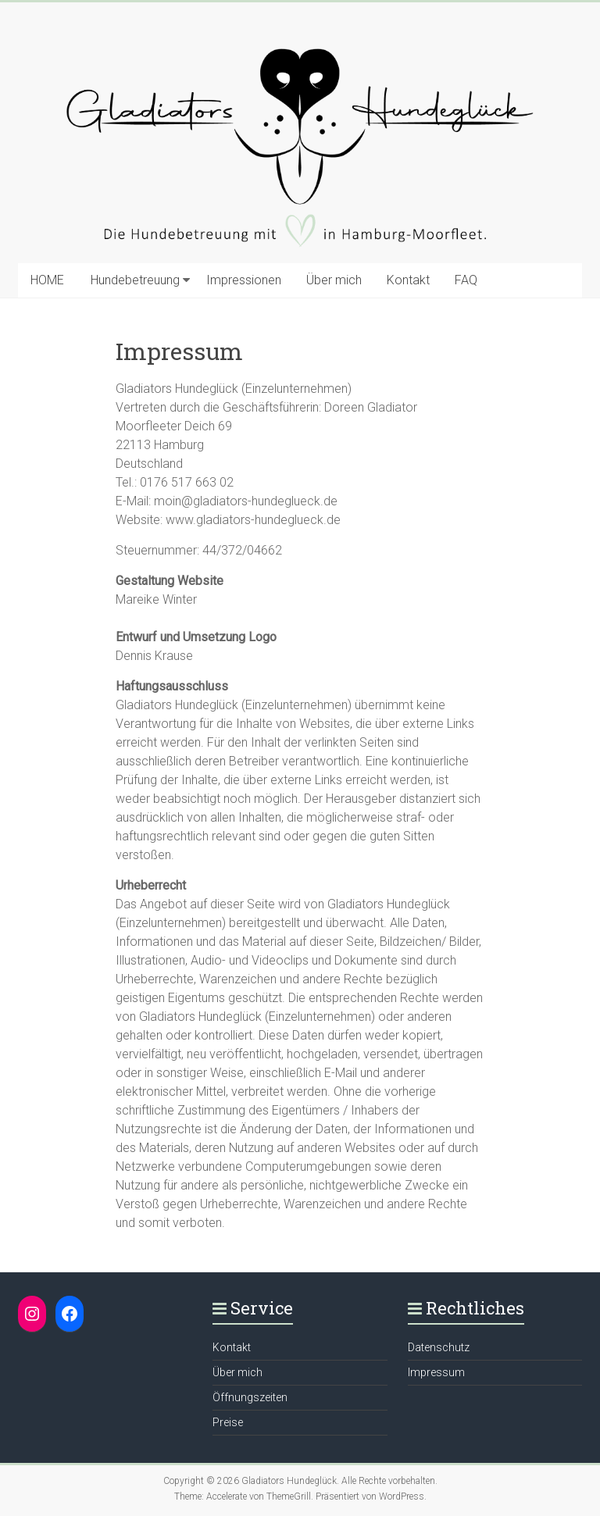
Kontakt (408, 280)
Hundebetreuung (135, 280)
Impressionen (243, 280)
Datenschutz (439, 1347)
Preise (227, 1422)
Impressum (436, 1372)
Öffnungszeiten (250, 1397)
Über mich (334, 280)
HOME (47, 280)
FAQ (466, 280)
